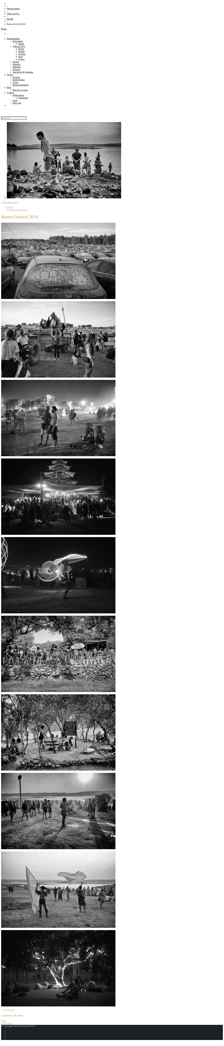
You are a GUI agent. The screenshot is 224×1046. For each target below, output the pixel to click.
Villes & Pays (13, 14)
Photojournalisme (21, 85)
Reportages (18, 41)
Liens (15, 100)
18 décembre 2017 (9, 202)
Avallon (21, 54)
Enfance (16, 69)
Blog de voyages (20, 90)
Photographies (13, 8)
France (21, 59)
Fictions (16, 77)
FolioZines (23, 98)
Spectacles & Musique (23, 72)
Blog (9, 87)
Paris (20, 56)
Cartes (15, 82)
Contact (10, 92)
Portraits (16, 64)
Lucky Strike (7, 1023)
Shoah (21, 44)
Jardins (16, 62)
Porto (3, 1021)
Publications (18, 95)
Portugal (11, 1010)
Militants (17, 67)
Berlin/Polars (19, 80)
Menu (3, 29)
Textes (10, 74)
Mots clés (17, 103)
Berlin (21, 49)
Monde (10, 19)
